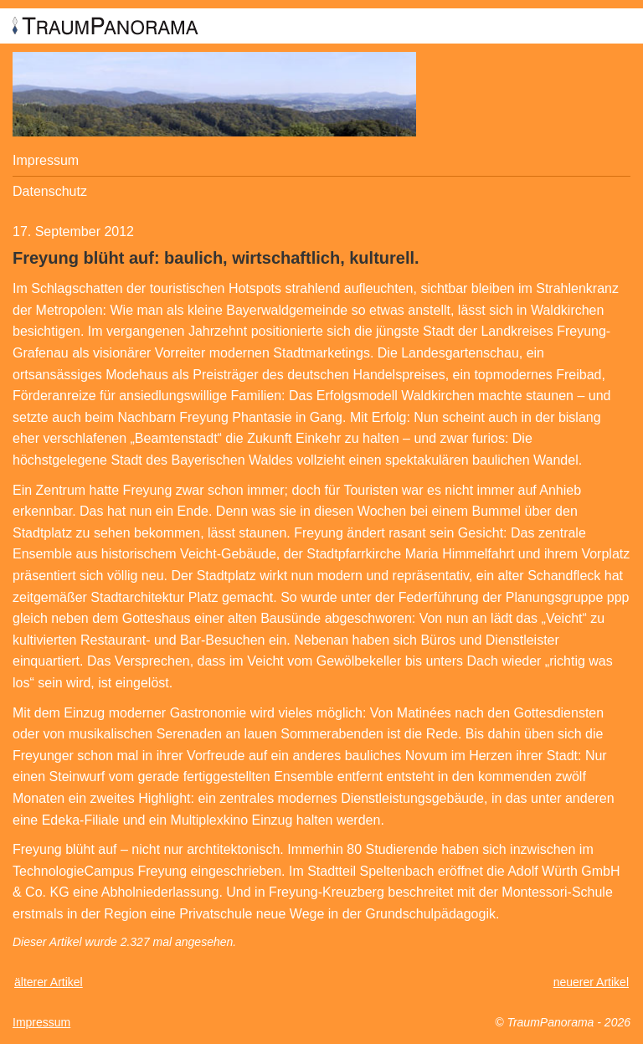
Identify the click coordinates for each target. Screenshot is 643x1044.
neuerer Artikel (591, 982)
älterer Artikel (48, 982)
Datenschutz (50, 191)
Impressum (46, 160)
